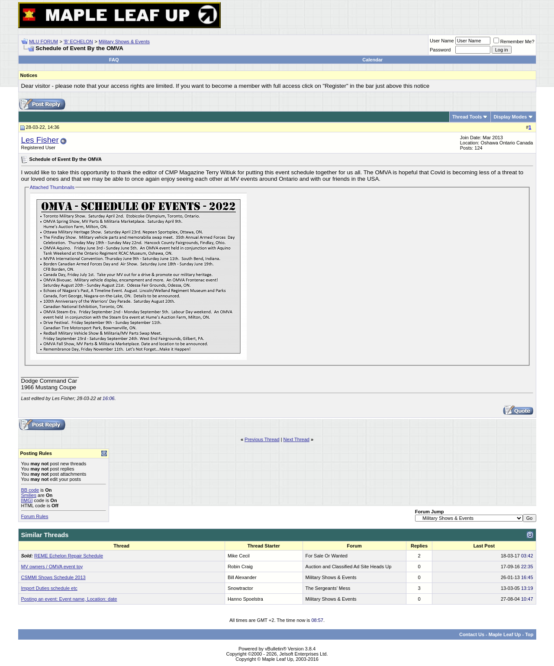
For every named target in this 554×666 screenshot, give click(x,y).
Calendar (372, 59)
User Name (442, 40)
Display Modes (510, 116)
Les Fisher (40, 139)
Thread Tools (467, 116)
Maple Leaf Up (505, 634)
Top (529, 634)
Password (440, 49)
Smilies (28, 495)
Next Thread (296, 439)
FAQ (114, 59)
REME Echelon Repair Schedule (68, 555)
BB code (30, 490)
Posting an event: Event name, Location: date (69, 599)
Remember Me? (514, 41)
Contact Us (471, 634)
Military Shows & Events (124, 41)
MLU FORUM (43, 41)
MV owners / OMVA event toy (52, 566)
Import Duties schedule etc (49, 588)
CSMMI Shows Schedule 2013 (53, 577)
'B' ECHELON (78, 41)
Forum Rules (34, 516)
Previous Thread (262, 439)
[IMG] (27, 500)
